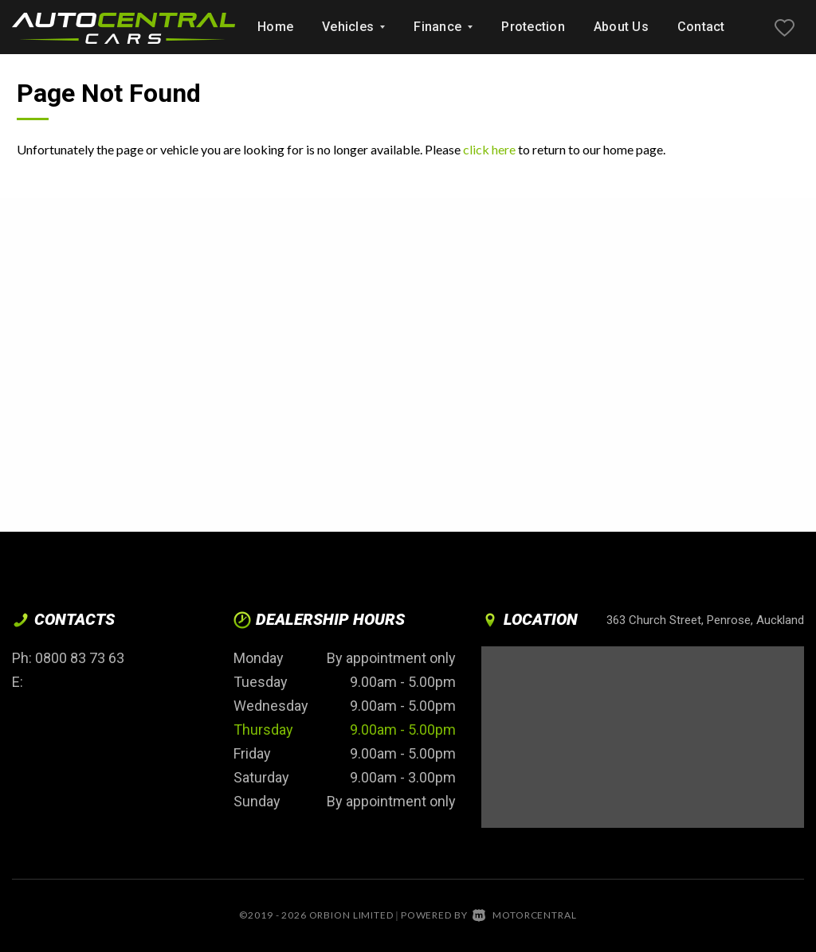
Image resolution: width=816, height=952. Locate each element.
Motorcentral (524, 915)
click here (489, 149)
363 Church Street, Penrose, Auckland (705, 620)
